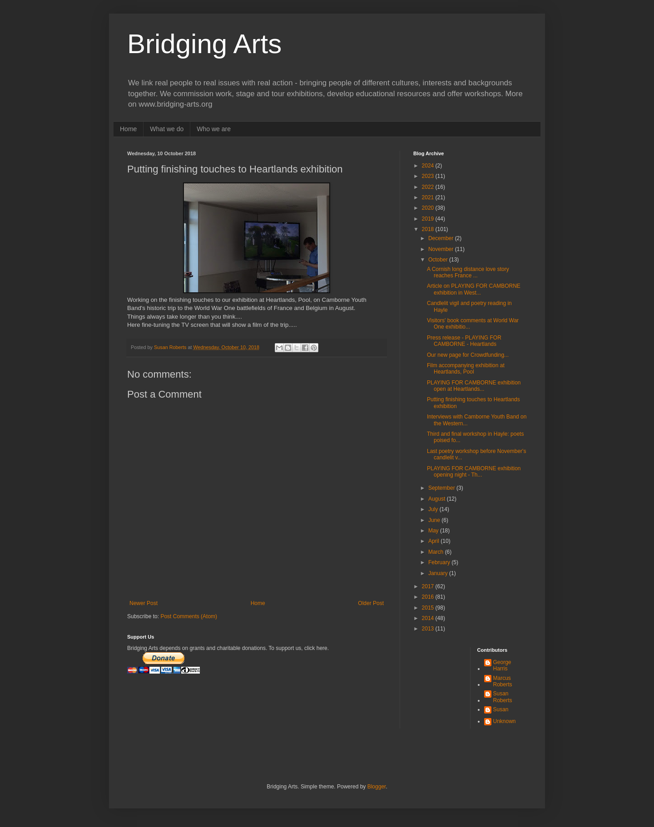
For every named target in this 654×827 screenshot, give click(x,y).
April (434, 541)
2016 (429, 597)
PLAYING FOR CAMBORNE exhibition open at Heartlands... (474, 385)
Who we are (214, 129)
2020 (429, 208)
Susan (501, 709)
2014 (429, 618)
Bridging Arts (204, 44)
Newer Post (143, 603)
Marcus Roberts (502, 681)
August (437, 499)
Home (128, 129)
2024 (429, 165)
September (442, 488)
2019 (429, 219)
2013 (429, 628)
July (434, 509)
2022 (429, 187)
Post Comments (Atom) (188, 616)
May (434, 530)
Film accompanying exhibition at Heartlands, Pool (466, 368)
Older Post (371, 603)
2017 (429, 586)
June (434, 520)
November (441, 249)
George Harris (502, 665)
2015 (429, 608)
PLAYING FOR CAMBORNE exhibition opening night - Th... (474, 471)
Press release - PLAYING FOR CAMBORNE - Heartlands (464, 341)
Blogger (376, 786)
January (438, 573)
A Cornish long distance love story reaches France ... (468, 272)
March (436, 552)
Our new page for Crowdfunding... (468, 355)
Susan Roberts (502, 696)
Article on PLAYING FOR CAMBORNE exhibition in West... (473, 289)
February (439, 562)
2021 (429, 197)
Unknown (504, 721)
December (441, 238)
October (438, 259)
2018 (429, 229)
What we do (166, 129)
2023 (429, 176)
